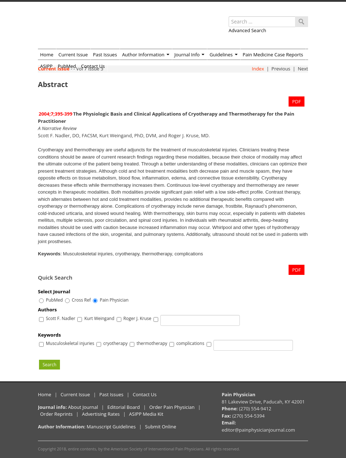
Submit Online (160, 426)
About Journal (83, 407)
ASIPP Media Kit (146, 414)
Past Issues (105, 54)
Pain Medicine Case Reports (273, 54)
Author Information (145, 54)
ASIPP (46, 66)
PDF (296, 101)
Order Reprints (56, 414)
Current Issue (73, 54)
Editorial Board (123, 407)
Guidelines (223, 54)
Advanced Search (247, 30)
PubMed (67, 66)
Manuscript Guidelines (111, 426)
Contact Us (93, 66)
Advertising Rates (101, 414)
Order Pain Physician (172, 407)
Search (49, 365)
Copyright (47, 448)
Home (46, 54)
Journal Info (189, 54)
